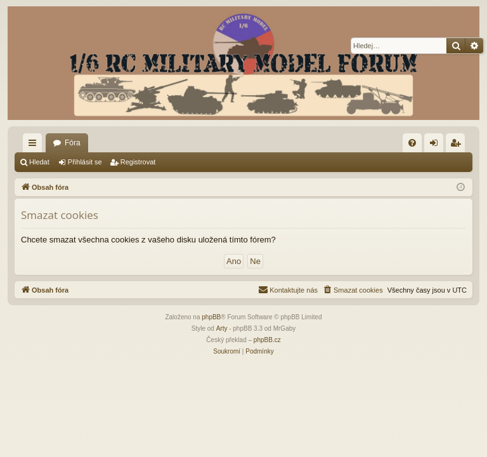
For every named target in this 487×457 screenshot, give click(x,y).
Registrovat (138, 162)
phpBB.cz (267, 339)
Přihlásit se (85, 162)
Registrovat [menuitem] (458, 145)
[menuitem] (412, 142)
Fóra (73, 142)
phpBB (211, 317)
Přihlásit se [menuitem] (436, 145)
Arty (222, 328)
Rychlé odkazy (35, 145)
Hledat (39, 162)
